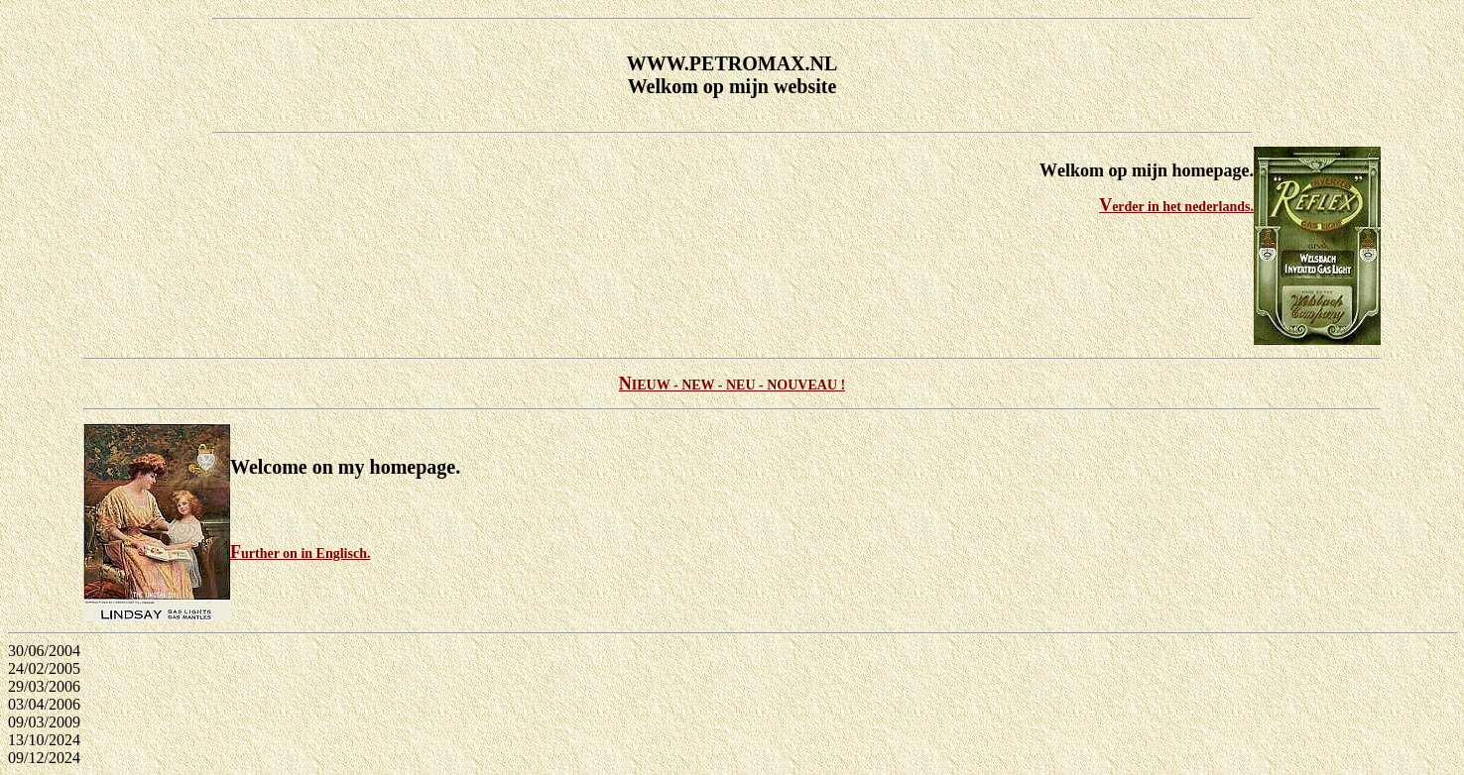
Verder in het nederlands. (1176, 206)
